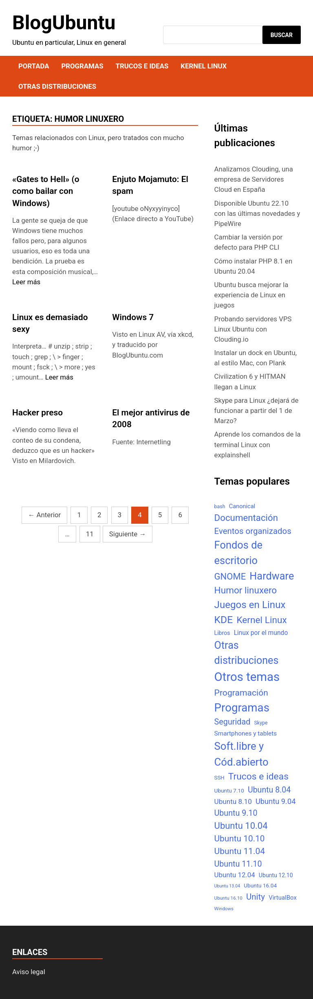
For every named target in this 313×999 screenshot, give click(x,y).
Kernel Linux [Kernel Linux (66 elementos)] (261, 620)
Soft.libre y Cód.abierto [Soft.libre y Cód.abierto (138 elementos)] (241, 754)
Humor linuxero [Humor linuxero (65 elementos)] (245, 590)
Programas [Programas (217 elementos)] (241, 707)
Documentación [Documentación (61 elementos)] (246, 517)
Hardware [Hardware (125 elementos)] (271, 576)
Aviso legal (28, 972)
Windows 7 (133, 317)
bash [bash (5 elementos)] (219, 506)
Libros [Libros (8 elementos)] (222, 633)
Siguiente (127, 534)
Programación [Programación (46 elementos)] (241, 692)
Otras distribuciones (57, 86)
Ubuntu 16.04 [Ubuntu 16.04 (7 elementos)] (260, 885)
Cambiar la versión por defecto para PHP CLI (248, 242)
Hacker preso (37, 412)
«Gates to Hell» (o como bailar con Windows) (45, 191)
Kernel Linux (204, 66)
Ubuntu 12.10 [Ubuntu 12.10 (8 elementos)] (276, 875)
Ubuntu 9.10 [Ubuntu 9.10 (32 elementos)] (236, 813)
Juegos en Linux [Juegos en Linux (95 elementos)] (250, 604)
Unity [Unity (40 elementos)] (255, 897)
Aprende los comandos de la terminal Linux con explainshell (257, 444)
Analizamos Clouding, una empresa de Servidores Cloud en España (253, 179)
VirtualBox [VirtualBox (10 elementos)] (283, 897)
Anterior (44, 515)
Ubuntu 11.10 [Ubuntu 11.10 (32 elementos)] (238, 864)
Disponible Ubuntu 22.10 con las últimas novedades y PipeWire (257, 213)
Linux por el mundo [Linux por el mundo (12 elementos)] (261, 633)
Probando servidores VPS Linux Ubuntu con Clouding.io (253, 329)
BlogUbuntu (63, 22)
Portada (33, 66)
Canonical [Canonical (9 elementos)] (242, 506)
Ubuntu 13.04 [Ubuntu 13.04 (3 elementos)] (227, 886)
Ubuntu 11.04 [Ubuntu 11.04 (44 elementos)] (239, 851)
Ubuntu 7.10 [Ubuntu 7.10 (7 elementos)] (229, 790)
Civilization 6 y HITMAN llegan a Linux (250, 381)
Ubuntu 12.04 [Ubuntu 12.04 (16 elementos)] (234, 875)
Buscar (282, 35)
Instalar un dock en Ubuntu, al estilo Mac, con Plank (255, 358)
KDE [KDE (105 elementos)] (223, 620)
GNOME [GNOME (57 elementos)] (230, 576)
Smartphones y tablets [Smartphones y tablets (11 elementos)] (245, 733)
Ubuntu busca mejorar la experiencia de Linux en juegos (251, 295)
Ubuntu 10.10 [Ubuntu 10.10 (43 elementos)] (239, 838)
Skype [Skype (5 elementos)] (260, 723)
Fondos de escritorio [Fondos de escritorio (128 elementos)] (238, 552)
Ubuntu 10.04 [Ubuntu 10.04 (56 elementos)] (241, 826)
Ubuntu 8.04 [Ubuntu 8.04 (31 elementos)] (269, 790)
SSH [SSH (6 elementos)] (219, 778)
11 (90, 534)
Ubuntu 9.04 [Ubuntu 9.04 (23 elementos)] (275, 801)
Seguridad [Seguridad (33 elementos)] (232, 722)
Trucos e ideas (142, 66)
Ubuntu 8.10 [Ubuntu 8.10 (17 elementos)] (233, 801)
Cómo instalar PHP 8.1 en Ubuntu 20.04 (253, 266)
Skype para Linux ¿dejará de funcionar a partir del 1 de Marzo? (256, 410)
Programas (82, 66)
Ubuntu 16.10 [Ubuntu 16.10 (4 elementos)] (228, 898)
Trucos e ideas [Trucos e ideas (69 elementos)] (258, 776)
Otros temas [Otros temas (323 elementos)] (247, 677)
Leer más (26, 282)
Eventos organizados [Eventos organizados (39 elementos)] (252, 531)
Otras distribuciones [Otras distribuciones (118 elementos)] (246, 653)
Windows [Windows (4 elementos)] (224, 908)
